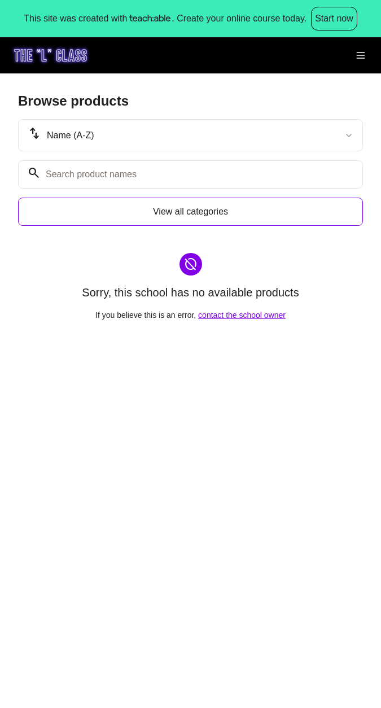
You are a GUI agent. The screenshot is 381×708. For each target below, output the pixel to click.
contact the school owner (242, 315)
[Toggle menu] (360, 55)
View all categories (190, 211)
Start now (334, 18)
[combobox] (190, 135)
